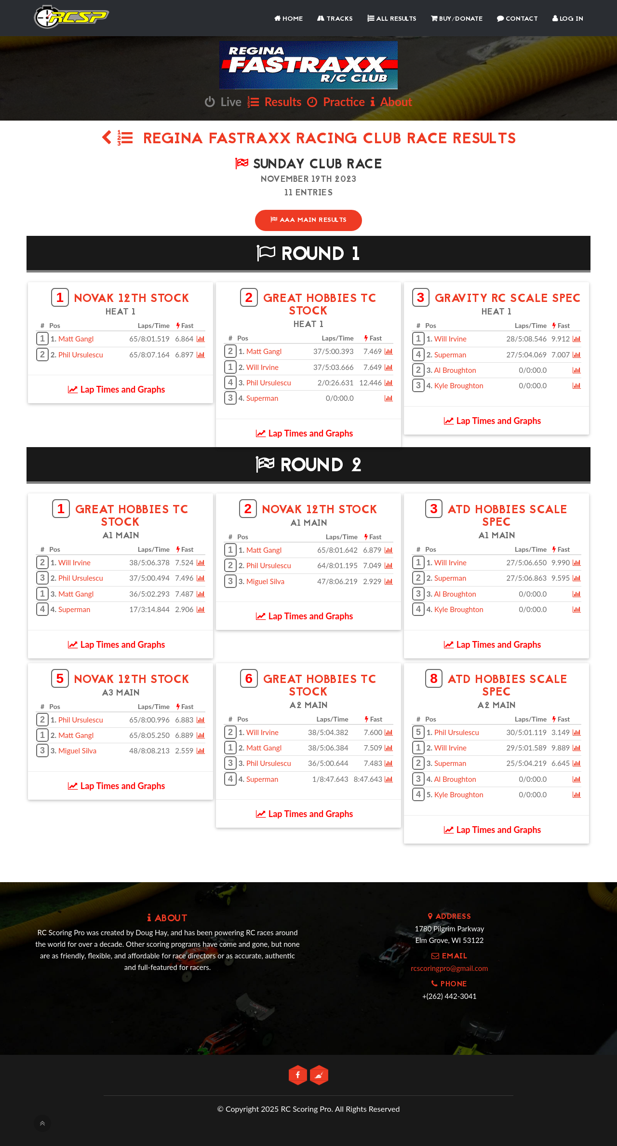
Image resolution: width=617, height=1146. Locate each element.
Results (274, 102)
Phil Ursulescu (80, 354)
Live (223, 102)
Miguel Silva (265, 581)
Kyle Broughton (458, 385)
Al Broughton (455, 370)
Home (288, 19)
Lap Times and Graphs (116, 389)
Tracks (335, 19)
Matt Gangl (76, 338)
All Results (391, 19)
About (391, 102)
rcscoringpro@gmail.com (449, 967)
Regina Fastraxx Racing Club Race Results (308, 139)
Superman (262, 398)
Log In (567, 19)
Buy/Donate (457, 19)
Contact (517, 19)
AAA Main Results (308, 220)
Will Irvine (262, 366)
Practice (336, 102)
